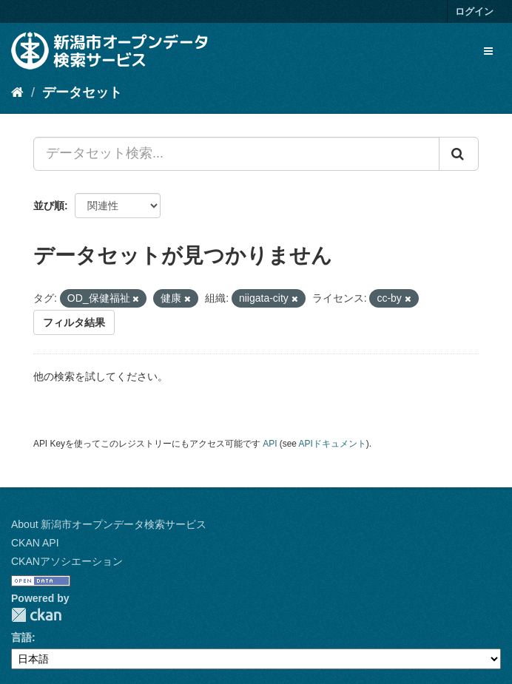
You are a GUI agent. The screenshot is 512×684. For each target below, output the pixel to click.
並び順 (48, 205)
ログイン (474, 11)
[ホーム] (17, 92)
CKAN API (35, 543)
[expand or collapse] (488, 51)
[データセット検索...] (236, 154)
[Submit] (459, 154)
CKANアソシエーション (67, 561)
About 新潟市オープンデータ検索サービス (108, 524)
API (270, 443)
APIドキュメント (332, 443)
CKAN (36, 615)
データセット (82, 92)
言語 (21, 637)
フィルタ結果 (74, 322)
